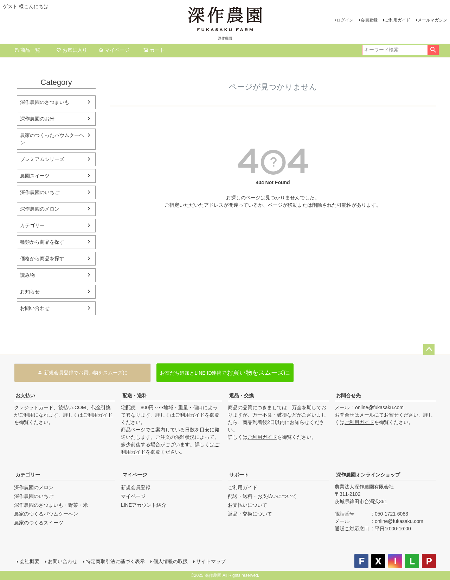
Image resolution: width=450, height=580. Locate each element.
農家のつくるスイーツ (38, 522)
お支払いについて (247, 505)
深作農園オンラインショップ (368, 475)
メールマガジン (432, 20)
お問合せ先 (348, 395)
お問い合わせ (35, 308)
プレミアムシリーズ (42, 159)
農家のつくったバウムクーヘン (52, 138)
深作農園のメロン (39, 209)
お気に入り (71, 50)
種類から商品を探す (42, 242)
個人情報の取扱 (170, 561)
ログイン (344, 20)
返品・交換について (250, 514)
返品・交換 (241, 395)
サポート (239, 475)
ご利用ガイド (397, 20)
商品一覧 (27, 50)
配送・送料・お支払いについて (262, 496)
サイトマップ (211, 561)
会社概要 (29, 561)
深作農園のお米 (37, 118)
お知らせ (30, 291)
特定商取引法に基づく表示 (115, 561)
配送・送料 (134, 395)
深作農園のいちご (39, 192)
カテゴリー (32, 225)
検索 (433, 50)
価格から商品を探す (42, 258)
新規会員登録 (135, 487)
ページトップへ (429, 349)
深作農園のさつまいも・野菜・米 (51, 505)
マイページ (113, 50)
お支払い (25, 395)
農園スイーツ (35, 176)
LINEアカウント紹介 (143, 505)
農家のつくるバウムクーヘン (46, 514)
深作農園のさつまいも (44, 102)
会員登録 (369, 20)
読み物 (27, 275)
